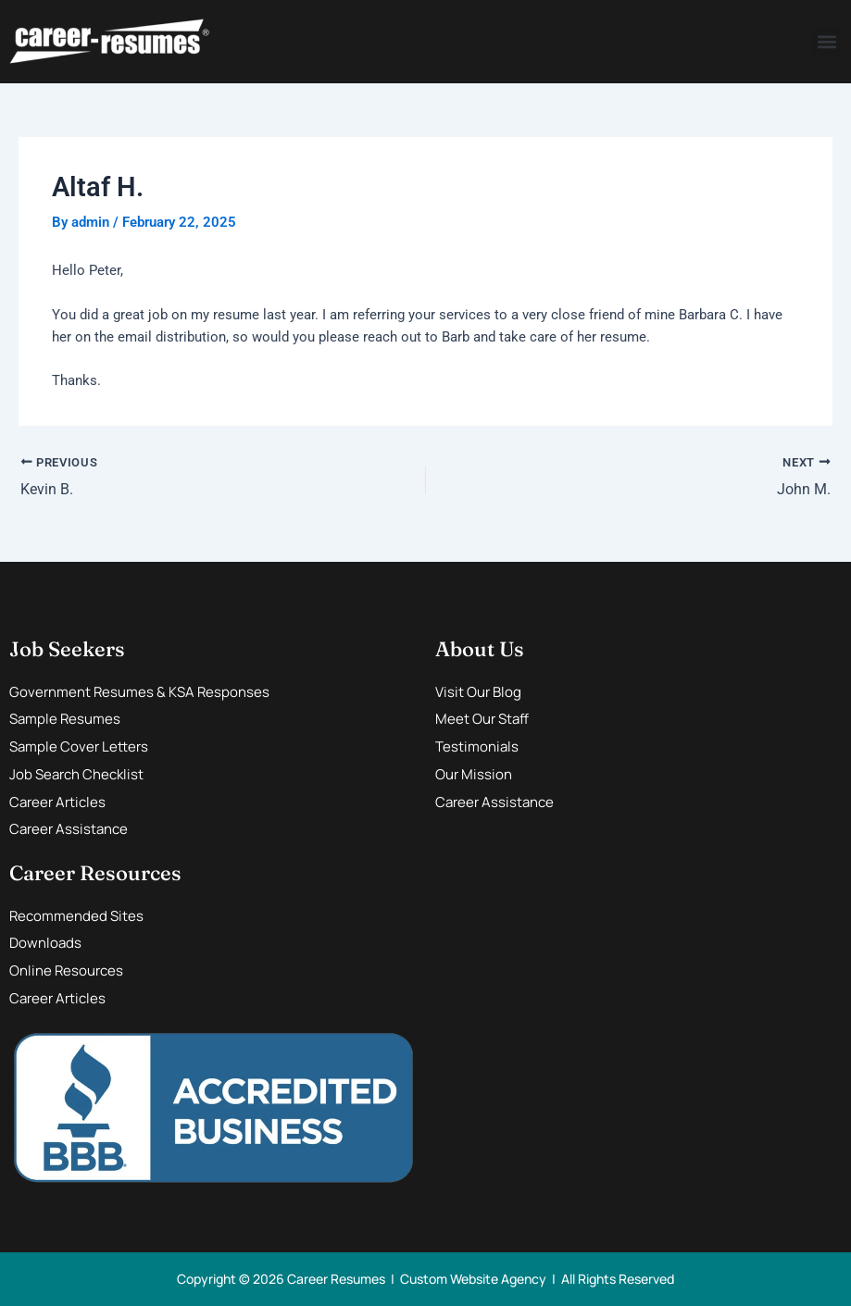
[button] (826, 42)
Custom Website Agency (473, 1278)
